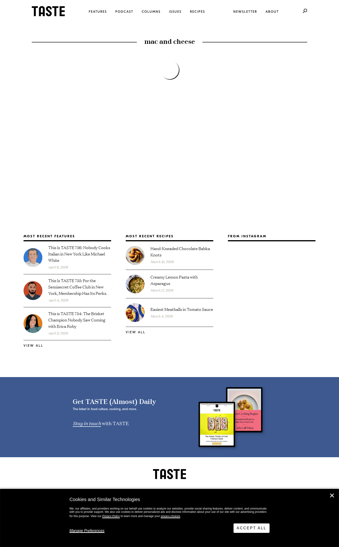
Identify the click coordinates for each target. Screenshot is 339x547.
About (272, 12)
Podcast (124, 12)
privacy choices (170, 516)
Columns (151, 12)
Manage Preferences (87, 531)
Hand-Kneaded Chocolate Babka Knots (180, 251)
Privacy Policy (111, 516)
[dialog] (169, 518)
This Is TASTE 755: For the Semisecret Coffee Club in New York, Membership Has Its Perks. (77, 286)
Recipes (197, 12)
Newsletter (245, 12)
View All (33, 346)
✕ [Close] (332, 495)
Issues (175, 12)
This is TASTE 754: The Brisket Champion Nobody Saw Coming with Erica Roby (76, 319)
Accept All (251, 528)
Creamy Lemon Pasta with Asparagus (174, 280)
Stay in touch (87, 423)
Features (98, 12)
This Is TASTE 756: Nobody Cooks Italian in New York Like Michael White (79, 253)
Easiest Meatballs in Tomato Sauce (181, 309)
